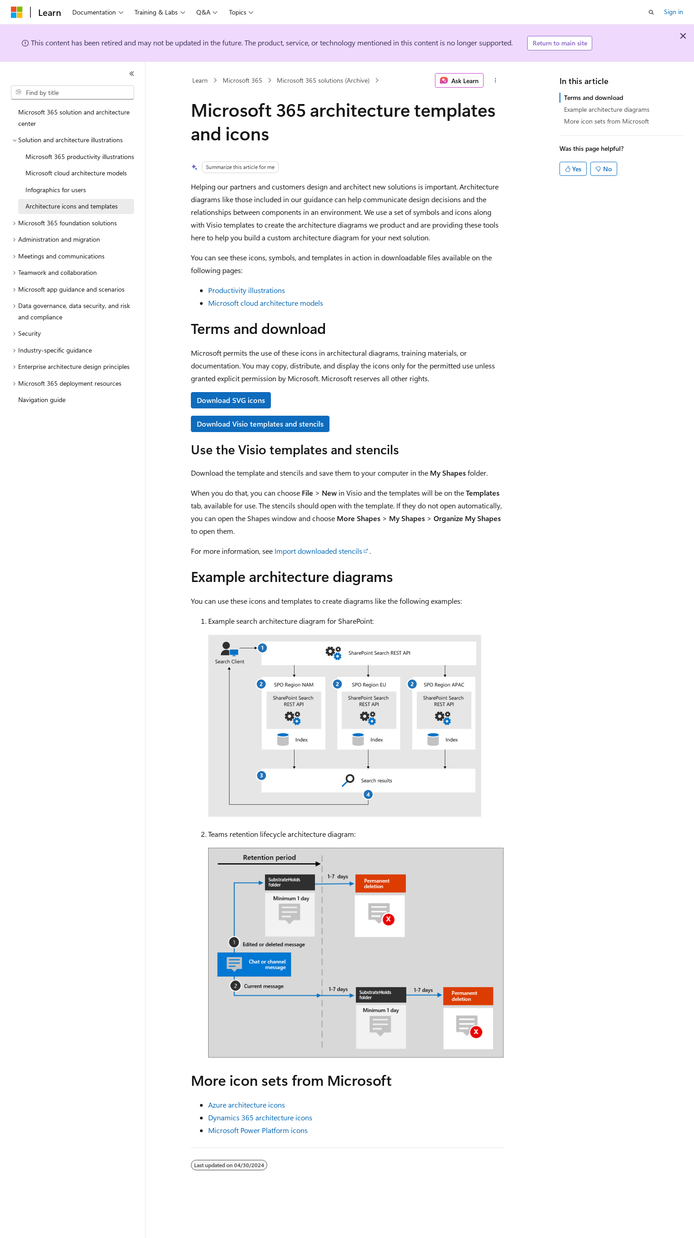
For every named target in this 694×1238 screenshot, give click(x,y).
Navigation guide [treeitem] (41, 399)
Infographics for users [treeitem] (55, 189)
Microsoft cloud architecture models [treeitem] (76, 173)
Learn (200, 80)
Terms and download (593, 97)
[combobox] (72, 92)
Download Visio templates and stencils (260, 423)
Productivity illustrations (246, 290)
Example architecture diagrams (606, 109)
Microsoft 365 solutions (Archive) (323, 80)
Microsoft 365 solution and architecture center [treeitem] (74, 118)
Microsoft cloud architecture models (265, 303)
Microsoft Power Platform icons (258, 1130)
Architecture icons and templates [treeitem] (71, 206)
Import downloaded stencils (318, 551)
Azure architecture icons (246, 1104)
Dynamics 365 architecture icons (260, 1117)
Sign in (673, 11)
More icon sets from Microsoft (606, 121)
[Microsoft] (17, 12)
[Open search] (651, 12)
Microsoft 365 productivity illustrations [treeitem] (79, 156)
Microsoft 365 (242, 80)
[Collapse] (131, 73)
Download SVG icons (231, 400)
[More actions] (495, 80)
